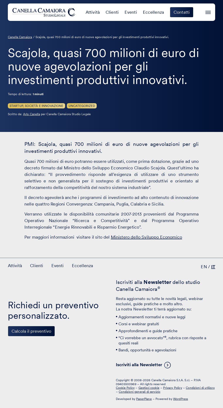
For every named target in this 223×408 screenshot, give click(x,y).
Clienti (112, 12)
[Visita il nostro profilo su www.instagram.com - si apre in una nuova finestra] (40, 383)
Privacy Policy (172, 387)
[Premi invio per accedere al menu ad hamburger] (208, 11)
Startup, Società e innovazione (36, 106)
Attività (93, 12)
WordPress (180, 399)
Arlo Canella (31, 114)
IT (213, 266)
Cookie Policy (125, 387)
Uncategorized (82, 106)
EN (204, 266)
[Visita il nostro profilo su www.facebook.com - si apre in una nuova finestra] (26, 383)
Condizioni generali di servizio (139, 391)
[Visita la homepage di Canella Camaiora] (44, 12)
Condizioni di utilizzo (200, 387)
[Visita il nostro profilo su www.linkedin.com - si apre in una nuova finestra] (13, 383)
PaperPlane (144, 399)
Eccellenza (153, 12)
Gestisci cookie (149, 387)
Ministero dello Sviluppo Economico (146, 237)
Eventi (131, 12)
